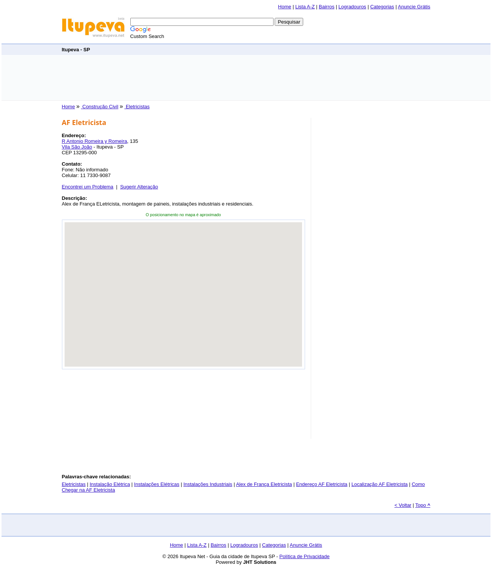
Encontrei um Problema (88, 187)
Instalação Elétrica (110, 484)
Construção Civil (99, 106)
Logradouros (352, 6)
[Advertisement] (246, 78)
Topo (422, 505)
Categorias (382, 6)
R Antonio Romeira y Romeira (94, 141)
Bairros (326, 6)
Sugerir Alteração (139, 187)
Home (284, 6)
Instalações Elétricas (156, 484)
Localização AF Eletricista (379, 484)
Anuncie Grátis (414, 6)
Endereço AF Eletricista (321, 484)
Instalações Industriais (208, 484)
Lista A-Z (305, 6)
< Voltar (402, 505)
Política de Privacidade (304, 556)
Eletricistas (136, 106)
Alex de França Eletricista (264, 484)
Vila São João (77, 147)
